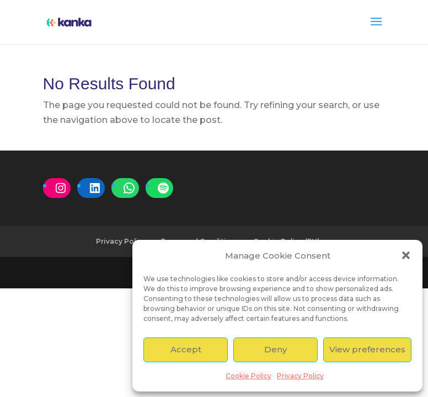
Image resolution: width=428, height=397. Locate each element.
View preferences (367, 349)
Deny (275, 349)
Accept (185, 349)
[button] (405, 255)
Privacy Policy (300, 376)
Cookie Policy (248, 376)
